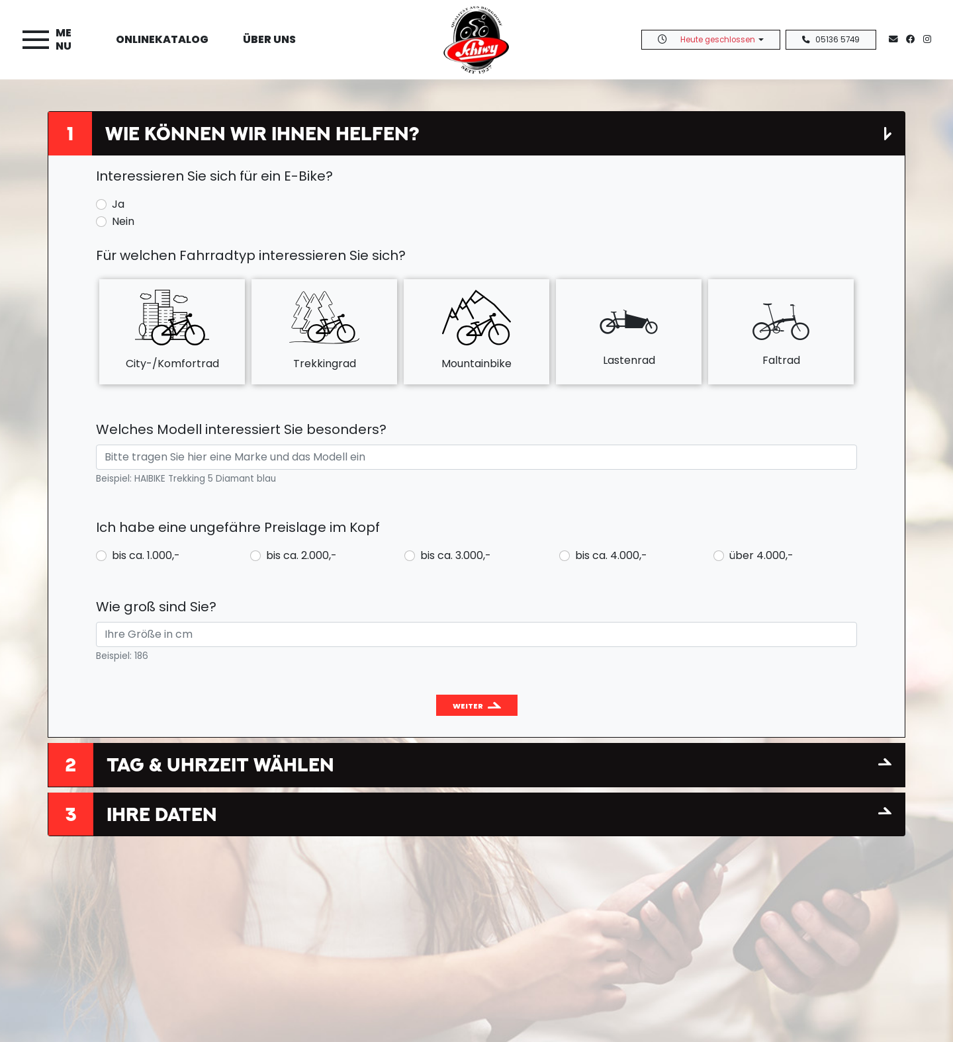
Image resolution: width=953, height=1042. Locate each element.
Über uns (269, 39)
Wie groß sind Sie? (156, 606)
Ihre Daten (162, 814)
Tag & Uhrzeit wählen (220, 764)
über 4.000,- (761, 555)
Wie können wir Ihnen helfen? (262, 133)
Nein (123, 221)
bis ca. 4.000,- (611, 555)
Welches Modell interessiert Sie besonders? (241, 429)
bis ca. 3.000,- (455, 555)
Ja (118, 204)
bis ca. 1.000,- (146, 555)
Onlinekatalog (162, 39)
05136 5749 (831, 39)
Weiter (468, 706)
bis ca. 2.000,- (301, 555)
